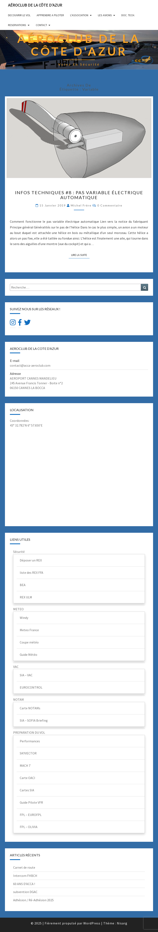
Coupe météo (29, 642)
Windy (24, 618)
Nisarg (122, 923)
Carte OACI (27, 778)
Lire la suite (80, 255)
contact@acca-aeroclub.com (30, 365)
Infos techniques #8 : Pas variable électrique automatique (79, 195)
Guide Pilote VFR (31, 802)
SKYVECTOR (28, 753)
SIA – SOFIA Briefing (34, 720)
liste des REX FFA (31, 572)
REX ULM (26, 597)
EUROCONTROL (31, 687)
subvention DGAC (25, 892)
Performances (30, 741)
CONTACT (41, 25)
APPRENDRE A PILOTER (50, 15)
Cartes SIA (27, 790)
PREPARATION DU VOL (29, 732)
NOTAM (18, 699)
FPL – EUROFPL (31, 815)
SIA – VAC (26, 675)
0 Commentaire (109, 205)
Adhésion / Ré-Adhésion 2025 (33, 900)
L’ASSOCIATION (79, 15)
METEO (18, 609)
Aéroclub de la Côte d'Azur (35, 5)
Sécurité (19, 552)
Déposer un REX (31, 560)
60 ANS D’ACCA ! (24, 884)
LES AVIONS (105, 15)
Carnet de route (24, 867)
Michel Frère (81, 205)
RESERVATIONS (17, 25)
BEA (23, 585)
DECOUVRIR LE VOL (19, 15)
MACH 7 (25, 765)
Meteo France (29, 630)
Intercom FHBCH (25, 876)
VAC (16, 667)
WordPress (91, 923)
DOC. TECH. (128, 15)
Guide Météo (28, 655)
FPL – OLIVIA (28, 827)
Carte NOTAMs (30, 708)
